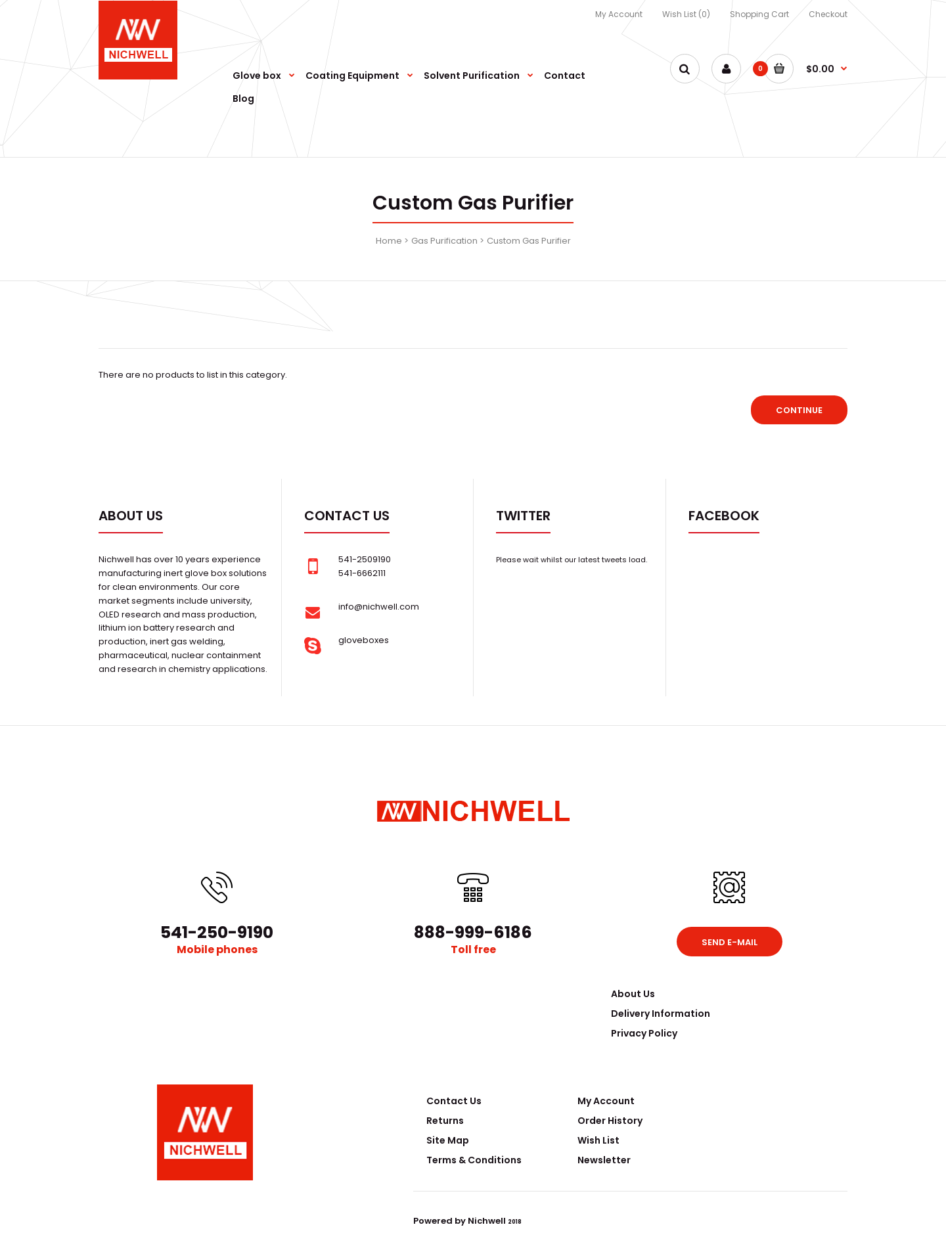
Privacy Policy (644, 1033)
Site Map (447, 1140)
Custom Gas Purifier (529, 240)
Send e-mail (729, 942)
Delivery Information (660, 1013)
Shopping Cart (759, 14)
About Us (633, 993)
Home (389, 240)
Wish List (598, 1140)
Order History (609, 1120)
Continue (799, 410)
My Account (618, 14)
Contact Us (454, 1100)
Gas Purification (444, 240)
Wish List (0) (686, 14)
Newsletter (604, 1160)
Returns (445, 1120)
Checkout (828, 14)
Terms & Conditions (474, 1160)
